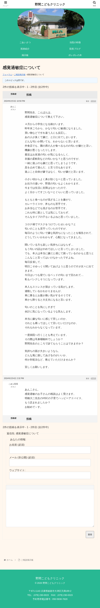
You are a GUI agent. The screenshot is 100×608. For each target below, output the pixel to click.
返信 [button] (87, 101)
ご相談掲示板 (19, 74)
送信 (90, 534)
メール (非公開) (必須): (22, 457)
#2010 (93, 101)
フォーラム (7, 74)
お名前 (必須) (16, 444)
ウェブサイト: (17, 470)
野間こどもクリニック (50, 4)
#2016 (93, 378)
